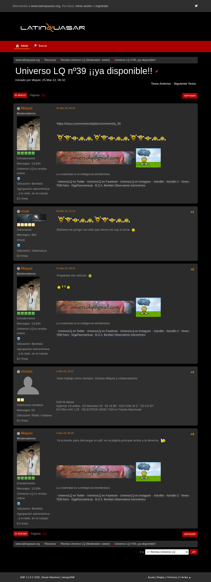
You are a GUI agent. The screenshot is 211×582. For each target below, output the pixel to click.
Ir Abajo (20, 95)
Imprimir (190, 95)
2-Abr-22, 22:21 (65, 371)
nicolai (26, 371)
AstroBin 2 (172, 181)
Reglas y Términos (167, 577)
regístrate (101, 6)
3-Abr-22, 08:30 (65, 433)
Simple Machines (50, 577)
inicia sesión (84, 6)
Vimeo (185, 181)
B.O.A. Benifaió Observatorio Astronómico (120, 185)
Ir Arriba (21, 533)
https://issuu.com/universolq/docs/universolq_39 (89, 123)
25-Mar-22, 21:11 (65, 211)
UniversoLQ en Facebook (102, 181)
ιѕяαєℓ (105, 60)
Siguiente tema (185, 83)
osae (25, 211)
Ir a (142, 551)
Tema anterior (161, 83)
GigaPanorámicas (82, 185)
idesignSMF (68, 577)
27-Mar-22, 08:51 (65, 268)
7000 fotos (62, 185)
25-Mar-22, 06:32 (65, 108)
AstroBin (159, 181)
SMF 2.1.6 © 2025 (30, 577)
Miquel (26, 108)
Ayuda (151, 577)
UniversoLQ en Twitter (71, 181)
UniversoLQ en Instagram (135, 181)
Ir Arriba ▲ (185, 577)
